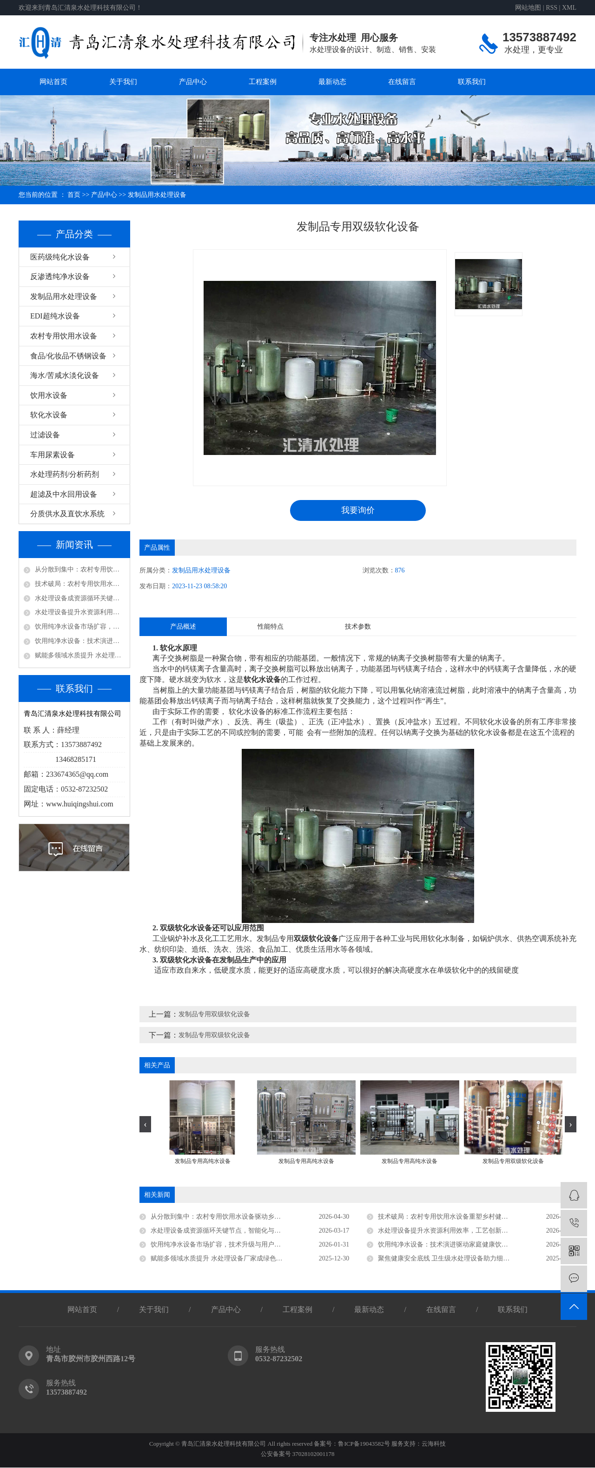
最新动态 (332, 81)
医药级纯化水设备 (60, 257)
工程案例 (263, 81)
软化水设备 (48, 415)
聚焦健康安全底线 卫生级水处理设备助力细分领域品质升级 (463, 1258)
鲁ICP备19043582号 (364, 1444)
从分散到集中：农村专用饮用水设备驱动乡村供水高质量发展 (80, 569)
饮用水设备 (48, 395)
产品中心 (193, 81)
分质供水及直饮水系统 (67, 514)
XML (569, 7)
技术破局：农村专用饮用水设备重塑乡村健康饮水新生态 (80, 583)
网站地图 (528, 7)
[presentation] (145, 1124)
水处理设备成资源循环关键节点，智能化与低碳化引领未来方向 (80, 598)
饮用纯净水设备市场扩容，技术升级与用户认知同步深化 (80, 626)
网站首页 (53, 81)
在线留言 (402, 81)
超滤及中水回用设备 (63, 494)
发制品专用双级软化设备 (214, 1014)
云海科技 (434, 1444)
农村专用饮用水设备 (63, 336)
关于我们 (123, 81)
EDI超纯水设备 (55, 316)
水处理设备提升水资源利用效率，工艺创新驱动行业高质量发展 (80, 612)
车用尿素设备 (52, 455)
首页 (73, 194)
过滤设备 (45, 435)
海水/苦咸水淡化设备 (64, 375)
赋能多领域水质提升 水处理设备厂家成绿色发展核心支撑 (80, 655)
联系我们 (472, 81)
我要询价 (358, 510)
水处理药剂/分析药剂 (64, 474)
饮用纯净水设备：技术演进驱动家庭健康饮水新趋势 (80, 640)
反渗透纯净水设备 (60, 276)
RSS (551, 7)
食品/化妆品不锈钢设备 (68, 356)
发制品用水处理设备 (157, 194)
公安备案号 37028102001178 (298, 1454)
